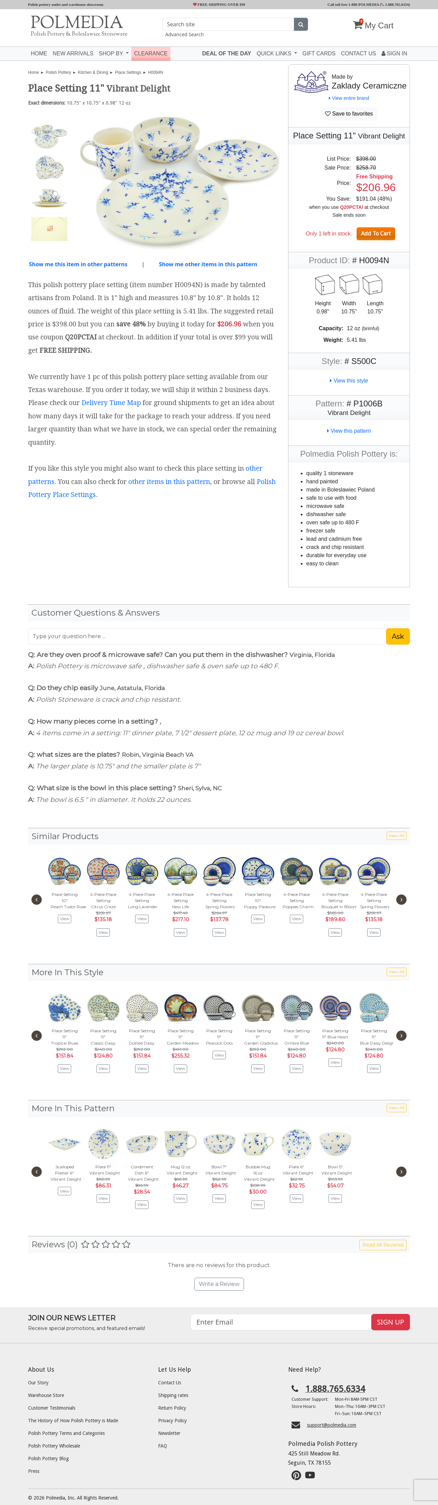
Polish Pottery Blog (48, 1458)
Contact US (358, 53)
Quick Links (275, 53)
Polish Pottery (58, 72)
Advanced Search (184, 34)
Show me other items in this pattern (208, 264)
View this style (349, 381)
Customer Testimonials (51, 1408)
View (64, 918)
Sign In (394, 53)
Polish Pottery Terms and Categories (66, 1433)
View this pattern (349, 431)
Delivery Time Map (111, 403)
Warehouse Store (46, 1395)
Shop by (112, 53)
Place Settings (128, 72)
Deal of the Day (226, 53)
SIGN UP (390, 1322)
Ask (398, 636)
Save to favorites (349, 114)
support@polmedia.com (331, 1425)
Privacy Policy (172, 1420)
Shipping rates (173, 1395)
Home (39, 53)
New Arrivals (73, 53)
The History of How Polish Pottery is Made (73, 1420)
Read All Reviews (382, 1245)
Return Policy (172, 1408)
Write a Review (219, 1284)
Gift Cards (319, 53)
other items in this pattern (169, 482)
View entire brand (349, 98)
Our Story (38, 1382)
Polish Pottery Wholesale (54, 1446)
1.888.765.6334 (395, 4)
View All (396, 835)
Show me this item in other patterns (78, 264)
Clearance (151, 53)
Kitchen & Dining (93, 72)
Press (33, 1471)
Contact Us (169, 1382)
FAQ (162, 1446)
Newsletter (169, 1433)
